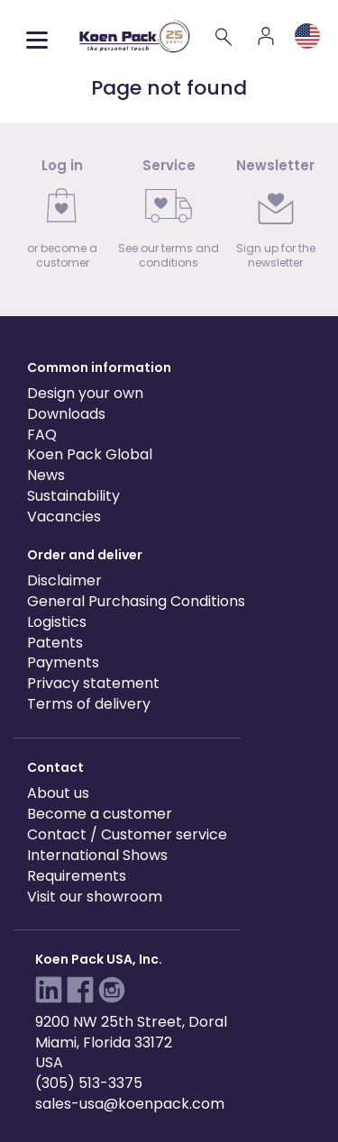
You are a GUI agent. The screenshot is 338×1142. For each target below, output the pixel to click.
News (46, 475)
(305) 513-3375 (88, 1083)
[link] (62, 219)
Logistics (57, 622)
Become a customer (99, 813)
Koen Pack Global (89, 454)
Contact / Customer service (127, 834)
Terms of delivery (89, 703)
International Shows (97, 855)
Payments (63, 662)
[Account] (265, 36)
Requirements (76, 876)
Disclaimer (64, 580)
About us (58, 793)
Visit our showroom (94, 896)
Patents (55, 642)
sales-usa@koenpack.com (129, 1103)
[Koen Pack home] (134, 36)
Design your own (85, 393)
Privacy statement (93, 683)
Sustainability (73, 495)
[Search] (224, 36)
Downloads (66, 413)
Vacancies (64, 516)
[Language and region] (307, 36)
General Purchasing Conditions (136, 601)
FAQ (42, 434)
